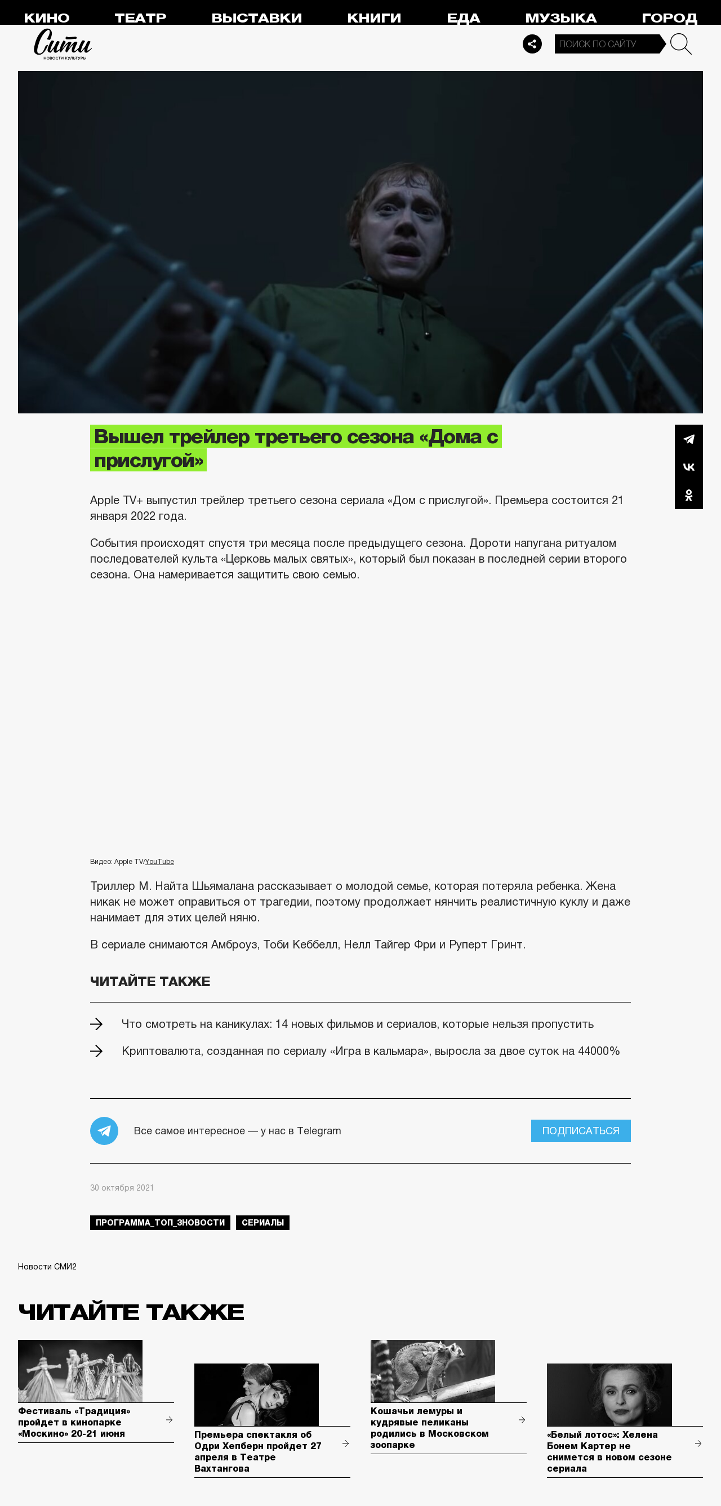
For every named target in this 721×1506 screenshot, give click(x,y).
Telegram (689, 439)
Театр (140, 18)
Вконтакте (689, 467)
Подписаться (581, 1131)
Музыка (561, 18)
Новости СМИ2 (47, 1266)
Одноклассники (689, 495)
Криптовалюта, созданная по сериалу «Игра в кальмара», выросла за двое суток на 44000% (371, 1051)
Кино (46, 18)
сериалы (263, 1222)
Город (669, 18)
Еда (463, 18)
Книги (374, 18)
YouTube (159, 862)
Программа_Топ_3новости (160, 1222)
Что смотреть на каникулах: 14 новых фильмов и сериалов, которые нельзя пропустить (358, 1024)
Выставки (256, 18)
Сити (63, 44)
